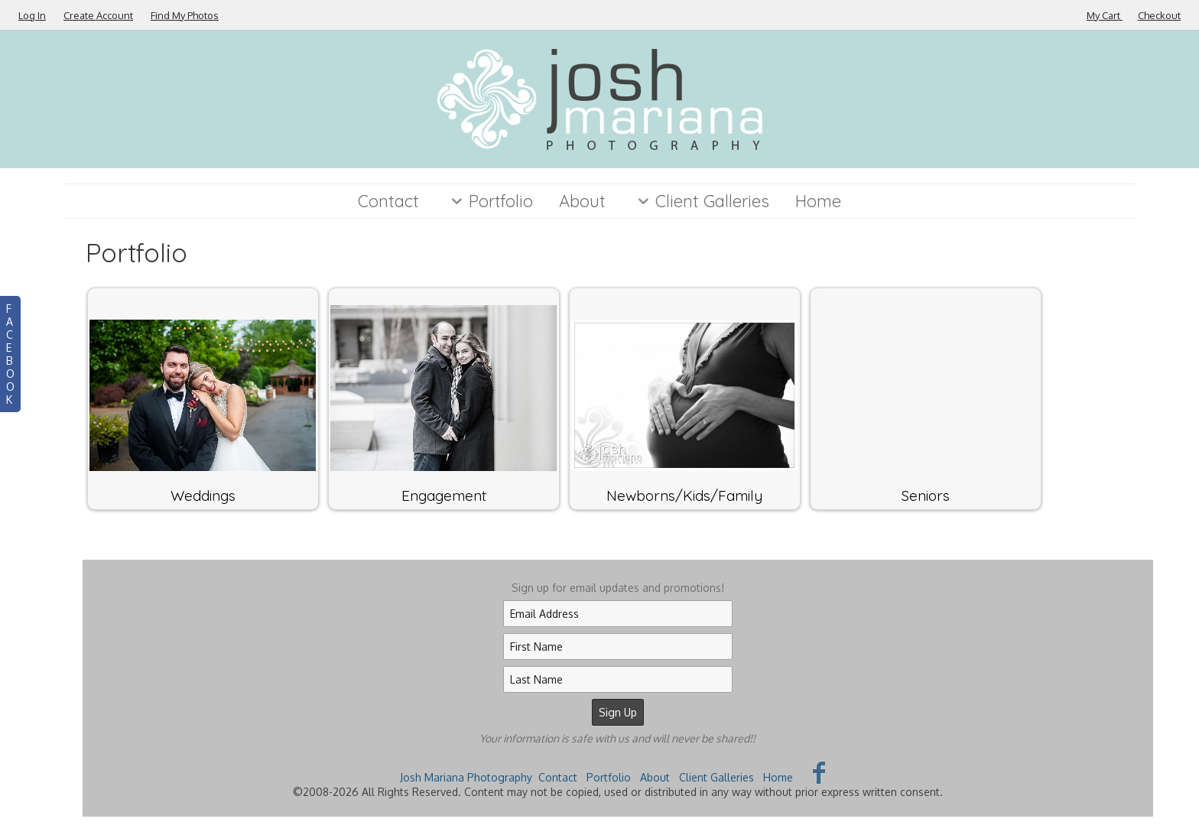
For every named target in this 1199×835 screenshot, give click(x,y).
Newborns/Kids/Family (684, 495)
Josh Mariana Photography (466, 777)
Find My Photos (185, 15)
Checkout (1159, 15)
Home (818, 201)
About (582, 201)
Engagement (443, 495)
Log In (32, 15)
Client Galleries (700, 201)
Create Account (98, 15)
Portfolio (489, 201)
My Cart (1105, 15)
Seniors (926, 495)
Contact (388, 201)
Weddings (203, 495)
